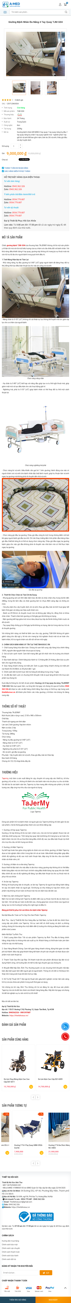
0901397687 (25, 1012)
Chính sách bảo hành (10, 1256)
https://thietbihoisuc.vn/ (18, 1016)
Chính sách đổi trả (9, 1259)
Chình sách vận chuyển (11, 1248)
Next (38, 1097)
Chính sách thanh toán (11, 1252)
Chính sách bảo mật (10, 1245)
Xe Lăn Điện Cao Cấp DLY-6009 (50, 1079)
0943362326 (14, 1012)
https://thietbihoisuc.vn (21, 1207)
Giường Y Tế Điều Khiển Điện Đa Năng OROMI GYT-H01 (16, 1146)
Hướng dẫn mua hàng (10, 1241)
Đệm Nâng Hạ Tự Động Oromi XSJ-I (52, 1145)
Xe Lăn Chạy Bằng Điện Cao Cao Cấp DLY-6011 (17, 1080)
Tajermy (5, 778)
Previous (33, 1097)
